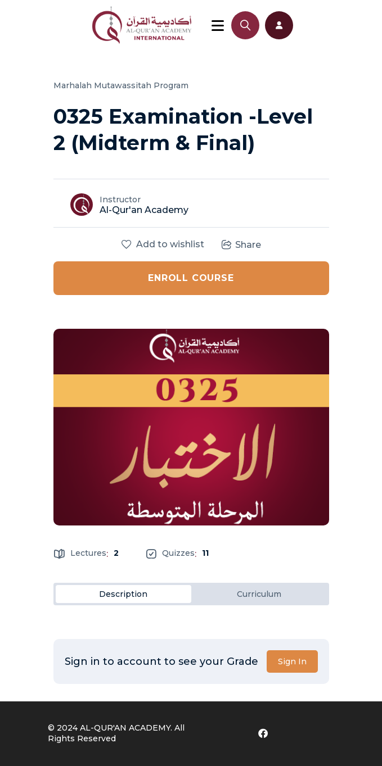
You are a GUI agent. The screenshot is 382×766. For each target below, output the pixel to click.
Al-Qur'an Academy (144, 210)
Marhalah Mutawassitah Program (120, 85)
